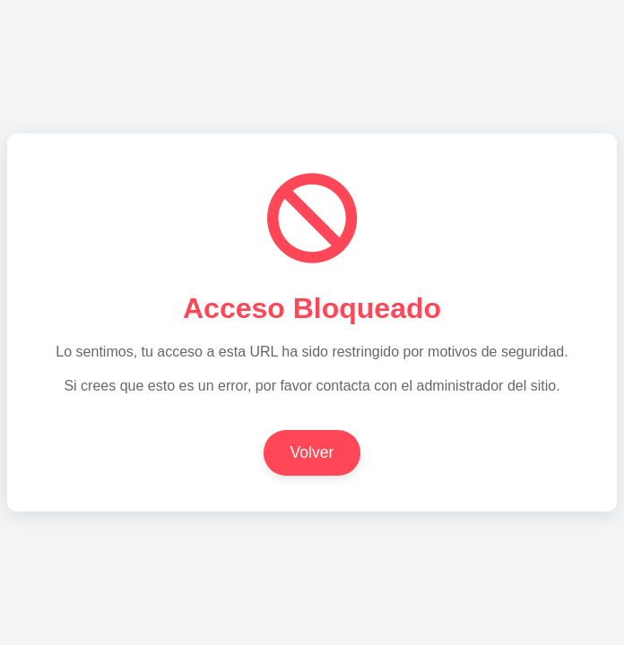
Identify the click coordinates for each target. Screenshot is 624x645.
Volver (312, 452)
